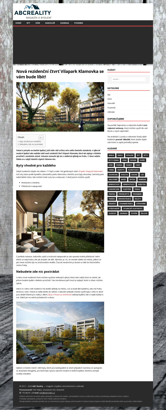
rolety (138, 199)
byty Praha (114, 160)
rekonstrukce (124, 199)
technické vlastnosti (132, 208)
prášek (112, 199)
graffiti (121, 170)
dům (111, 165)
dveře (142, 160)
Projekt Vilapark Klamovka (91, 171)
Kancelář (50, 23)
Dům (38, 23)
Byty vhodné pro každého (30, 141)
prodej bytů (124, 194)
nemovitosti (128, 184)
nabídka (142, 179)
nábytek (142, 184)
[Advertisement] (83, 46)
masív (123, 179)
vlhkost (112, 213)
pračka (112, 194)
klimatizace (133, 170)
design (133, 160)
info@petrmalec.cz (47, 393)
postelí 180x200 (123, 139)
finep (138, 165)
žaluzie (144, 213)
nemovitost (114, 184)
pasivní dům (114, 189)
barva (111, 155)
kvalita (124, 175)
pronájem (137, 194)
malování (113, 179)
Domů (18, 23)
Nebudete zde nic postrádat (31, 144)
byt (138, 155)
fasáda (119, 165)
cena (124, 160)
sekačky (112, 204)
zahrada (123, 213)
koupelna (113, 175)
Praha (137, 189)
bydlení (129, 155)
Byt (28, 23)
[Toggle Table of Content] (40, 138)
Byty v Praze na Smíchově (59, 294)
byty (146, 155)
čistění (134, 213)
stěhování (141, 204)
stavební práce (126, 204)
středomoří (114, 208)
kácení (134, 175)
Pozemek (78, 23)
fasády (129, 165)
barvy (120, 155)
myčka (132, 179)
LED (142, 175)
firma (111, 170)
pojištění (127, 189)
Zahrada (64, 23)
